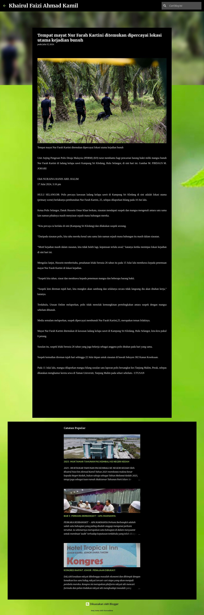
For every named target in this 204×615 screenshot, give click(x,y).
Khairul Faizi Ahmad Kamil (43, 6)
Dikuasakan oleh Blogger (102, 604)
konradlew (108, 610)
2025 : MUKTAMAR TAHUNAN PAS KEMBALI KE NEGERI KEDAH (96, 461)
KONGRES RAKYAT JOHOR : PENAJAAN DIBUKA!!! (89, 570)
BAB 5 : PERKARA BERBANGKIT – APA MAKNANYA (90, 516)
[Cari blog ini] (184, 6)
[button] (39, 51)
